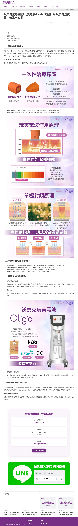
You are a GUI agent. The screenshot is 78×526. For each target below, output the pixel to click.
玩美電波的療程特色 (12, 41)
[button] (62, 6)
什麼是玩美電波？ (11, 36)
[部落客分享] (55, 6)
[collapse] (70, 33)
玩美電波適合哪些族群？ (13, 38)
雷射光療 (72, 9)
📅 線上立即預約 (39, 450)
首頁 (67, 9)
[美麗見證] (14, 6)
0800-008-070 (39, 423)
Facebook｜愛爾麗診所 (39, 443)
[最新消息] (6, 6)
